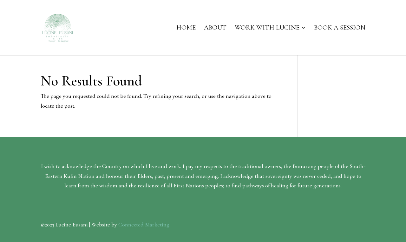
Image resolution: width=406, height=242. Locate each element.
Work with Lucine (267, 28)
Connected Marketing (143, 224)
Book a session (339, 28)
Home (186, 28)
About (215, 28)
